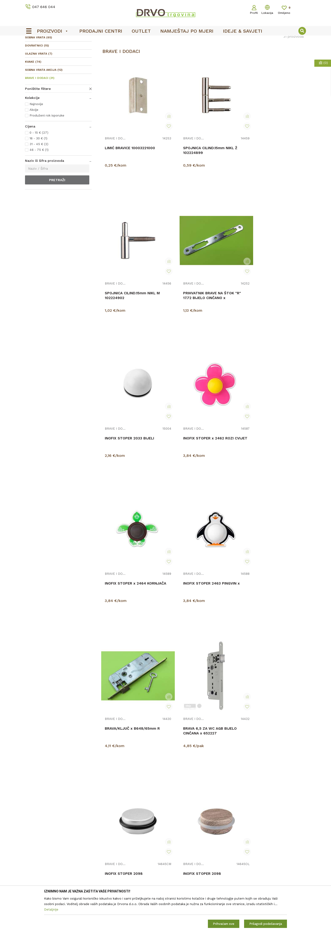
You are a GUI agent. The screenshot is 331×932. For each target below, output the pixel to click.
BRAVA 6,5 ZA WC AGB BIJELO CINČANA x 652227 (176, 401)
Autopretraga (192, 60)
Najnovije (36, 139)
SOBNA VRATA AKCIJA (43, 105)
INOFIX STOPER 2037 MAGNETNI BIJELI (227, 638)
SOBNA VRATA (38, 73)
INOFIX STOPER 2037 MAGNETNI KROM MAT (280, 758)
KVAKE (33, 97)
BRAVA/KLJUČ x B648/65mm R (119, 398)
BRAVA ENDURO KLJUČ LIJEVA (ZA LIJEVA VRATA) (121, 641)
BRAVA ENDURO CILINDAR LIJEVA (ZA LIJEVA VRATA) (123, 760)
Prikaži (263, 60)
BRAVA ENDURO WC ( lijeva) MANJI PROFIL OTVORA (175, 760)
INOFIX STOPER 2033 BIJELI (123, 279)
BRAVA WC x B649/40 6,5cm (176, 518)
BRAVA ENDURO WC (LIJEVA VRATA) (225, 758)
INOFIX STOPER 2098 (227, 396)
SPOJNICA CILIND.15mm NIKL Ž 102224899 (174, 162)
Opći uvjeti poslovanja (185, 878)
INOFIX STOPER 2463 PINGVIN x (279, 279)
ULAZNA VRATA (38, 89)
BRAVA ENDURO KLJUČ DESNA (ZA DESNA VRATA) (276, 521)
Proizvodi (32, 50)
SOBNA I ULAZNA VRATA (61, 50)
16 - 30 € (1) (38, 174)
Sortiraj (214, 60)
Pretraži (57, 215)
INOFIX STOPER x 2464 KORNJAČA (223, 279)
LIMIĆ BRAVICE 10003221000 (117, 159)
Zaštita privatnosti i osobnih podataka (198, 884)
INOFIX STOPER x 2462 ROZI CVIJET (173, 279)
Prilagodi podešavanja (265, 924)
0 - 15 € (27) (39, 168)
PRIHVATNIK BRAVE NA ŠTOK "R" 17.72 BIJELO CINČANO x (280, 162)
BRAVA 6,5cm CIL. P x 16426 (176, 638)
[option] (165, 41)
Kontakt (102, 884)
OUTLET (165, 41)
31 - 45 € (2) (39, 179)
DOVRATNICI (37, 81)
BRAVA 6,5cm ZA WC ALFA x (226, 518)
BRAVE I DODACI (39, 113)
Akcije (34, 145)
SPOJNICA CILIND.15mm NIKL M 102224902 (226, 162)
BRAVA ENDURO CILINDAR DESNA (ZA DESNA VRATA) (278, 641)
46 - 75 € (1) (39, 185)
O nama (102, 878)
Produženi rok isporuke (47, 151)
